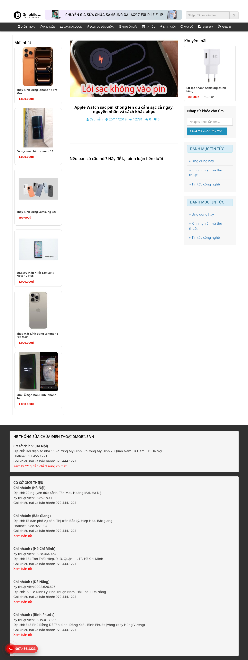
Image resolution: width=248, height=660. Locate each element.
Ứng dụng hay (201, 161)
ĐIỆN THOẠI (26, 26)
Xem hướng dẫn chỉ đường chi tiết (40, 466)
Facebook (205, 26)
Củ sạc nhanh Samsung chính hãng (206, 89)
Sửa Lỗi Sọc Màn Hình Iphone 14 (36, 396)
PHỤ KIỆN (47, 26)
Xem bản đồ (23, 535)
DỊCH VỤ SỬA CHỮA (100, 26)
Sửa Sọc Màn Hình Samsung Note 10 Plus (35, 274)
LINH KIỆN (168, 26)
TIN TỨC (148, 26)
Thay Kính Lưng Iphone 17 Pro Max (37, 91)
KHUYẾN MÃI (127, 26)
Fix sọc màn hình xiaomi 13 (35, 151)
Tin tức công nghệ (204, 184)
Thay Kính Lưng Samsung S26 (37, 212)
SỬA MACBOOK (71, 26)
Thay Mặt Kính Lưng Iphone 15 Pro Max (37, 335)
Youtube (224, 26)
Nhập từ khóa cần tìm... (207, 131)
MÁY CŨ (186, 26)
